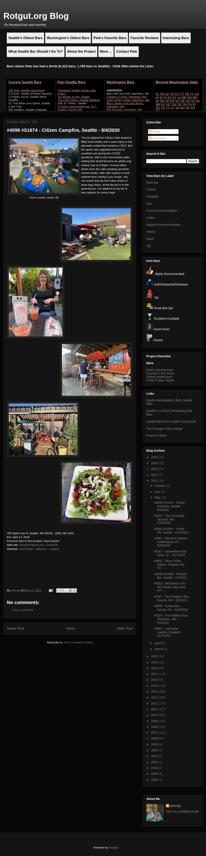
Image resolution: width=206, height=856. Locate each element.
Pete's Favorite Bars (159, 370)
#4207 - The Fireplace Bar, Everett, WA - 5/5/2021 (171, 598)
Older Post (125, 628)
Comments (158, 138)
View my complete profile (182, 811)
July (157, 491)
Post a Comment (22, 610)
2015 (155, 685)
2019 (155, 662)
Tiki (148, 246)
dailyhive (41, 549)
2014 (155, 691)
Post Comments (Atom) (78, 642)
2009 (155, 721)
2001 (155, 762)
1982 (155, 779)
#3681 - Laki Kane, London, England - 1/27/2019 (168, 632)
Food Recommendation (162, 210)
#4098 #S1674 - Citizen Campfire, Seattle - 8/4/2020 (169, 506)
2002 (155, 756)
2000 (155, 768)
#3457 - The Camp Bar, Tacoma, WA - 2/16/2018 (169, 519)
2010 (155, 715)
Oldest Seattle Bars (159, 377)
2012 (155, 703)
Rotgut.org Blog (36, 16)
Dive (149, 203)
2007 (155, 732)
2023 (155, 469)
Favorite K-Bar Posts (160, 373)
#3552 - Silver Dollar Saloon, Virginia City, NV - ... (169, 564)
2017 (155, 674)
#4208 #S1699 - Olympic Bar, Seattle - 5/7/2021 (170, 575)
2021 (155, 480)
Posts (154, 131)
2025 (155, 457)
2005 (155, 744)
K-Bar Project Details (160, 380)
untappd (54, 549)
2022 (155, 475)
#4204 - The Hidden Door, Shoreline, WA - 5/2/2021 (171, 619)
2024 (155, 463)
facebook (52, 544)
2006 (155, 738)
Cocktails (152, 196)
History (151, 231)
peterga (175, 805)
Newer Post (15, 628)
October (160, 486)
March (159, 649)
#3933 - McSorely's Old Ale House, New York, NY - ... (170, 587)
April (157, 643)
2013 (155, 697)
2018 (155, 668)
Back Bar (152, 182)
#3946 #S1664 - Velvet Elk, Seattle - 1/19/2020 (171, 530)
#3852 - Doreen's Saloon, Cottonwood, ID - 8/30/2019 (171, 542)
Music (150, 239)
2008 (155, 727)
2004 (155, 750)
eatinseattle (26, 549)
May (157, 497)
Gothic (150, 217)
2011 (155, 709)
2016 (155, 679)
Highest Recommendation (163, 224)
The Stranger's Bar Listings (164, 428)
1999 (155, 773)
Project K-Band (156, 435)
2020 (155, 656)
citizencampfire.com (31, 544)
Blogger (113, 847)
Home (70, 628)
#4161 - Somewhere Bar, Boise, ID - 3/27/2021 (170, 553)
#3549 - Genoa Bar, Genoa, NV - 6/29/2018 (171, 607)
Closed (151, 189)
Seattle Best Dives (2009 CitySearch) (171, 421)
